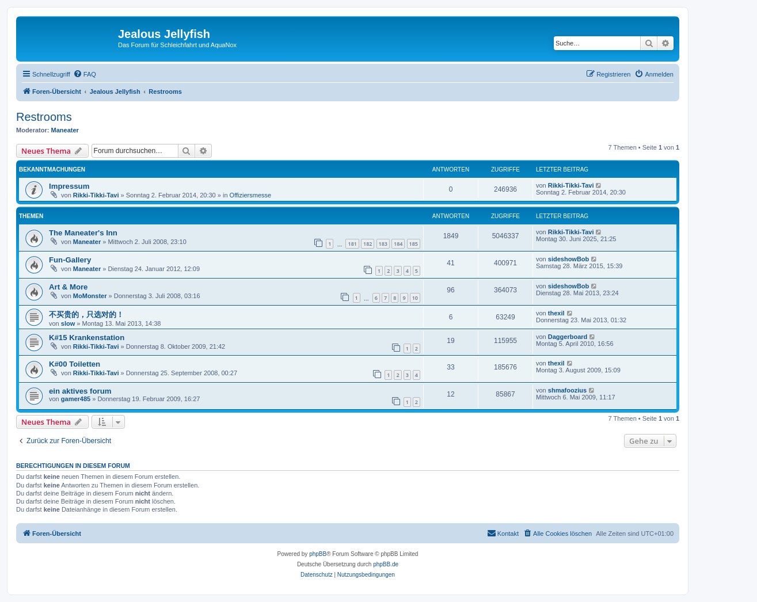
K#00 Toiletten (74, 364)
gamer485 (75, 398)
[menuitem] (84, 74)
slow (68, 323)
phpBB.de (385, 564)
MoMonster (90, 295)
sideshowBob (568, 259)
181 (352, 243)
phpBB (317, 554)
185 (413, 243)
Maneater (65, 130)
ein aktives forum (80, 391)
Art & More (68, 287)
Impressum (69, 186)
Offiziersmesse (251, 195)
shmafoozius (567, 390)
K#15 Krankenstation (86, 337)
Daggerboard (567, 336)
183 (383, 243)
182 (367, 243)
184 (398, 243)
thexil (556, 313)
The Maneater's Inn (83, 232)
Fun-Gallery (70, 260)
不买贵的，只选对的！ (86, 314)
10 (415, 298)
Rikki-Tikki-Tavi (96, 195)
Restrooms (44, 117)
